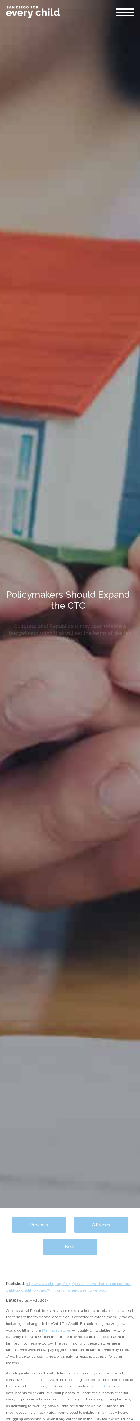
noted (100, 1386)
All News (101, 1224)
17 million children (56, 1330)
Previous (39, 1224)
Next (70, 1246)
